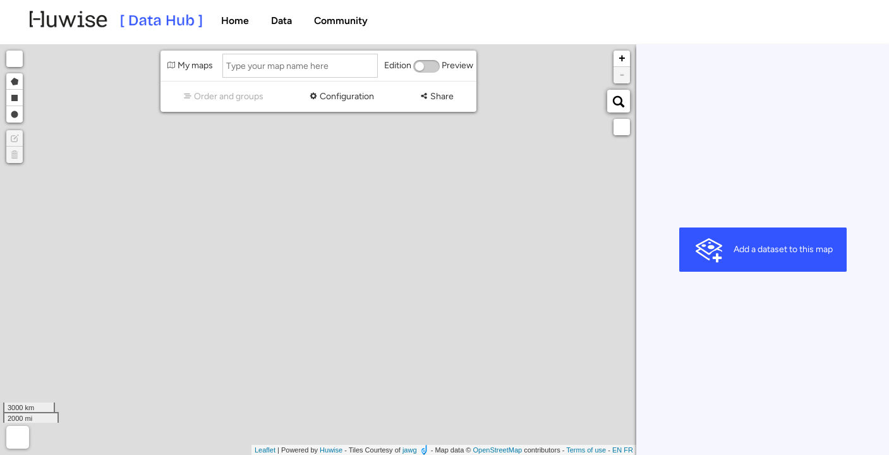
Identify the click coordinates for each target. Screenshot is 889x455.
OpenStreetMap (497, 450)
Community (341, 21)
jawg (409, 450)
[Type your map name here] (300, 66)
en (617, 450)
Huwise (331, 450)
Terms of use (586, 450)
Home (235, 21)
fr (628, 450)
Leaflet (265, 450)
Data (281, 21)
